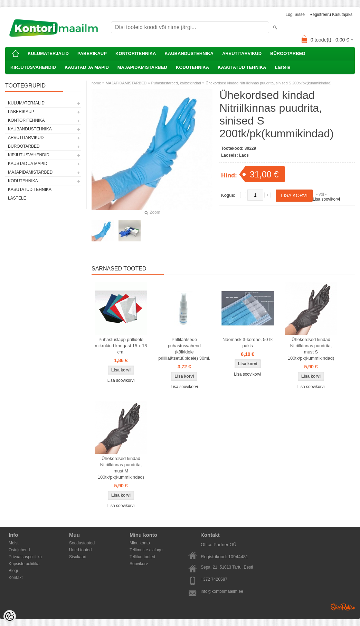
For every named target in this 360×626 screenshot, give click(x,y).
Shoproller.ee (343, 607)
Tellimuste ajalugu (146, 549)
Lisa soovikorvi (326, 199)
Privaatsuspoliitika (25, 556)
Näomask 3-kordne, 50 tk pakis (247, 342)
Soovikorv (139, 563)
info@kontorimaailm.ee (222, 591)
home (96, 83)
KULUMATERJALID (48, 53)
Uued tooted (80, 549)
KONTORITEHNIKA (135, 53)
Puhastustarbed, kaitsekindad (176, 83)
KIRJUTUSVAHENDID (33, 67)
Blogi (13, 570)
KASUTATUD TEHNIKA (242, 67)
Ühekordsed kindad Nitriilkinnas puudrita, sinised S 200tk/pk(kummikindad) (268, 83)
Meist (14, 543)
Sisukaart (77, 556)
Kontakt (16, 577)
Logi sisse (295, 14)
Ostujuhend (19, 549)
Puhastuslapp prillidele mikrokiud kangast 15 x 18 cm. (121, 346)
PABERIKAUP (92, 53)
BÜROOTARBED (287, 53)
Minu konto (140, 543)
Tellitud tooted (142, 556)
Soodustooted (82, 543)
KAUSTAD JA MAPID (87, 67)
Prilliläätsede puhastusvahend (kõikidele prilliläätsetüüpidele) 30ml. (184, 349)
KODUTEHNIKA (192, 67)
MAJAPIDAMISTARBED (142, 67)
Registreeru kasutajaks (331, 14)
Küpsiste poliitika (24, 563)
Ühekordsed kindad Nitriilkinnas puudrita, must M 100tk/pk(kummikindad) (121, 468)
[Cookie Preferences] (9, 616)
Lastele (282, 67)
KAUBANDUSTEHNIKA (189, 53)
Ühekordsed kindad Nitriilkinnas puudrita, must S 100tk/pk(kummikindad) (311, 349)
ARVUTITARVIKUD (242, 53)
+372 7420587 (214, 579)
